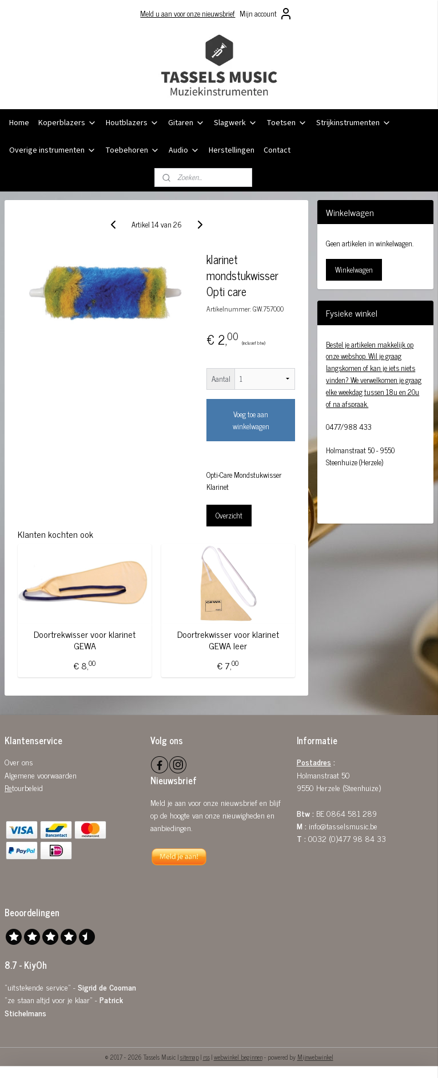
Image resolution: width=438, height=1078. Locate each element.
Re (8, 787)
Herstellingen (231, 150)
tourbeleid (27, 787)
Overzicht (229, 515)
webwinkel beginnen (238, 1057)
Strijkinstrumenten (353, 123)
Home (19, 123)
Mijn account (266, 14)
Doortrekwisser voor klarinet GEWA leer (228, 639)
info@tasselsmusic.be (343, 825)
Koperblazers (67, 123)
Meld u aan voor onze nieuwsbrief (187, 13)
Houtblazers (132, 123)
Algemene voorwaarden (41, 774)
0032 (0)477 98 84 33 (347, 838)
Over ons (19, 761)
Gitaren (186, 123)
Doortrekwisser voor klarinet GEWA (85, 639)
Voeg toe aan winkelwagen (251, 420)
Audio (184, 150)
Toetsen (286, 123)
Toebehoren (132, 150)
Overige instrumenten (52, 150)
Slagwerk (235, 123)
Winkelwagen (354, 269)
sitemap (189, 1057)
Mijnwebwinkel (315, 1057)
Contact (277, 150)
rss (206, 1057)
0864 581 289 (351, 813)
